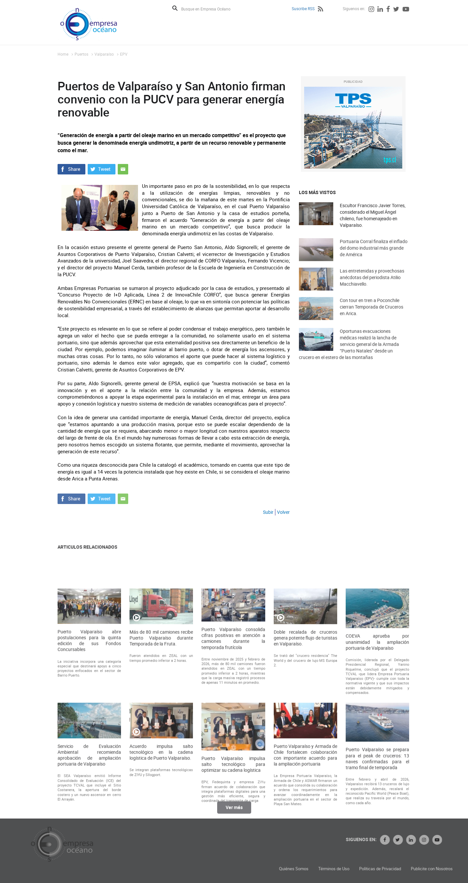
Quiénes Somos (366, 869)
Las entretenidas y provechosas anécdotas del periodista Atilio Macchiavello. (372, 286)
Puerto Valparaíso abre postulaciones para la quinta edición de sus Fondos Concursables (89, 739)
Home (63, 54)
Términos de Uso (406, 869)
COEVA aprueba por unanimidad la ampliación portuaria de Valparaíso (377, 740)
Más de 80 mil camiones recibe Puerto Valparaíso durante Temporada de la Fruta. (161, 736)
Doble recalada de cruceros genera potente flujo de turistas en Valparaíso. (305, 736)
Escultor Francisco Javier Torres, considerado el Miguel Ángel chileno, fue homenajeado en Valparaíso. (373, 215)
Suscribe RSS (303, 8)
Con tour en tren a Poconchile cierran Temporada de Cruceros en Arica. (371, 316)
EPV (124, 54)
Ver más (234, 812)
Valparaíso (104, 54)
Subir (268, 512)
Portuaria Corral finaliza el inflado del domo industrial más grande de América (373, 257)
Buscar (175, 8)
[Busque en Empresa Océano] (210, 8)
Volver (283, 512)
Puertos (81, 54)
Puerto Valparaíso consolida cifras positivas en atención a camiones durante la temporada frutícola (233, 736)
